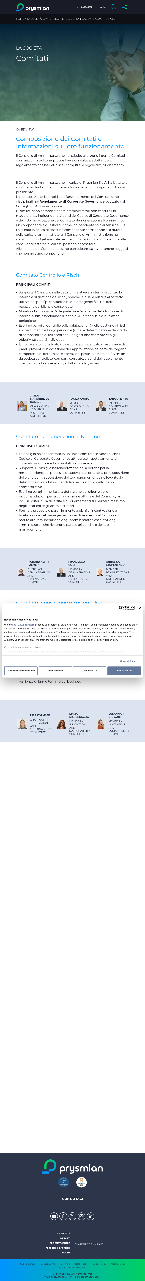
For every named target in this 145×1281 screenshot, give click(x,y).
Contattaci (72, 1199)
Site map (65, 1264)
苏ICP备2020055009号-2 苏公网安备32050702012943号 (72, 1277)
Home (20, 18)
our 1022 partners (24, 624)
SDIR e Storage (28, 1264)
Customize (90, 670)
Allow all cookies (124, 670)
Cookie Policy (118, 1264)
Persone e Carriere (58, 1248)
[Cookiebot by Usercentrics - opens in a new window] (121, 608)
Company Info (48, 1264)
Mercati (65, 1238)
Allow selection (55, 670)
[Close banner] (140, 608)
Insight (65, 1252)
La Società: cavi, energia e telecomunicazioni (59, 18)
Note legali (81, 1264)
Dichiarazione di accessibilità (72, 1267)
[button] (83, 7)
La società (63, 1233)
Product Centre (60, 1243)
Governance (104, 18)
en (101, 7)
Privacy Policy (99, 1264)
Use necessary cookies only (21, 670)
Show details (127, 661)
